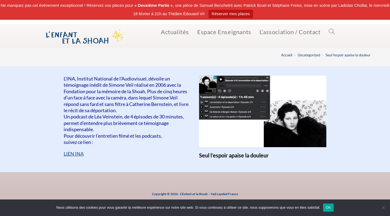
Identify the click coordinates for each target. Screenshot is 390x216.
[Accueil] (286, 55)
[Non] (383, 207)
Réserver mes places (231, 13)
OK (328, 207)
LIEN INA (74, 154)
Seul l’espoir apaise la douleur (348, 55)
